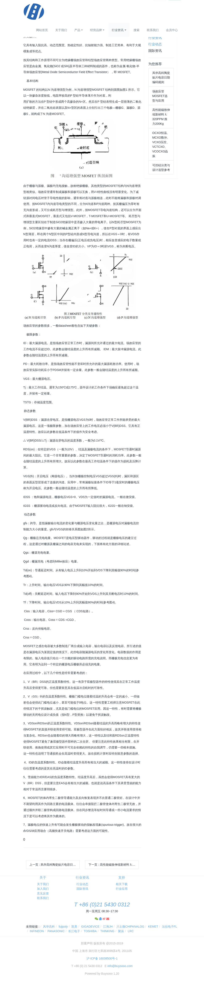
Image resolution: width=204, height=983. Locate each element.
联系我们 (153, 30)
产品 (77, 30)
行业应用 (122, 888)
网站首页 (42, 30)
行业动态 (155, 44)
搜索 (137, 30)
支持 (121, 877)
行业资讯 (118, 30)
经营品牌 (96, 30)
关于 (42, 877)
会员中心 (172, 30)
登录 (160, 3)
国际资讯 (155, 50)
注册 (175, 3)
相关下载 (122, 884)
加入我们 (43, 888)
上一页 (54, 864)
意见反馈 (43, 893)
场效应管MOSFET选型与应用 (159, 96)
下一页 (113, 864)
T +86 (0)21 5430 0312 (102, 904)
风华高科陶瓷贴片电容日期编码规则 (161, 77)
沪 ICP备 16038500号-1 (102, 958)
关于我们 (61, 30)
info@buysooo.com (120, 966)
